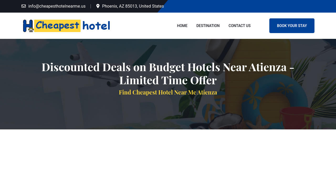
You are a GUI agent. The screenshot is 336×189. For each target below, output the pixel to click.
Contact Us (240, 26)
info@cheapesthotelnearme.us (57, 6)
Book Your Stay (292, 26)
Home (182, 26)
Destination (208, 26)
